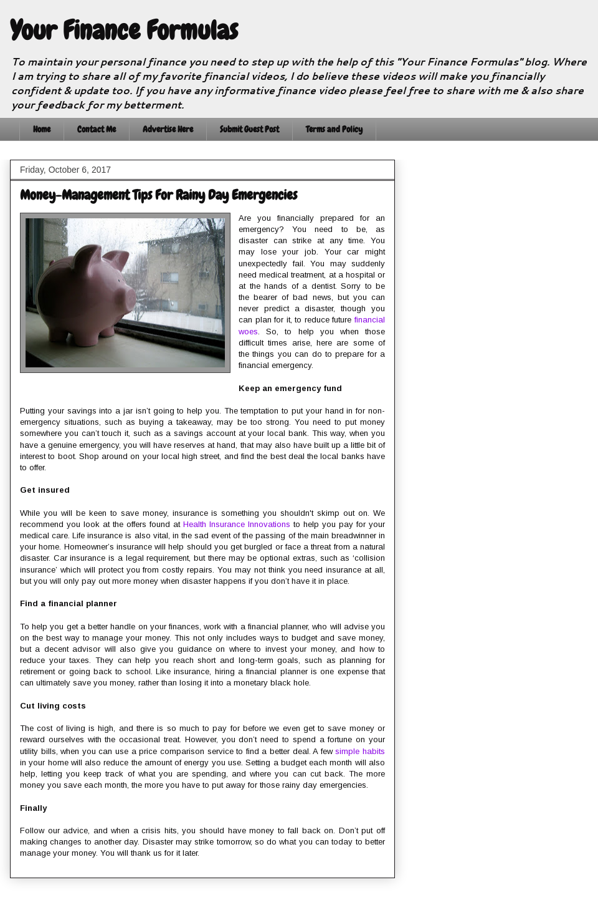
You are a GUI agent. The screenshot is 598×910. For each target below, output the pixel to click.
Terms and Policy (334, 129)
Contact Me (96, 129)
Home (41, 129)
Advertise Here (168, 129)
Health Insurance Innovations (236, 524)
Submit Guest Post (249, 129)
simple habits (360, 751)
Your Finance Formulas (124, 30)
